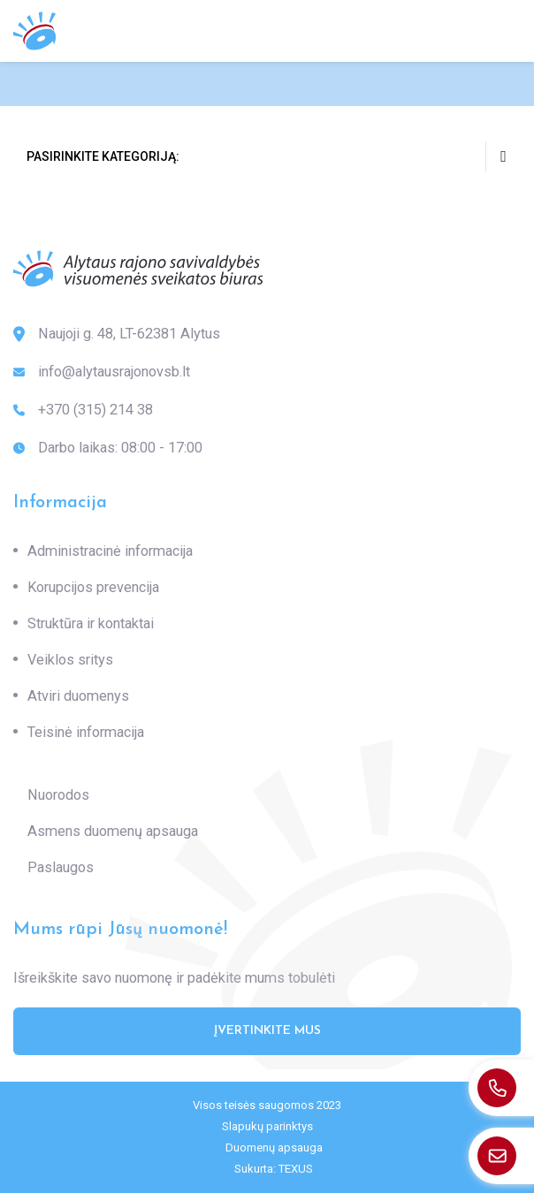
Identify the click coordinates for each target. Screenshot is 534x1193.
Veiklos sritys (70, 659)
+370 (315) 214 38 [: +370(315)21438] (83, 410)
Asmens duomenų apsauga (112, 831)
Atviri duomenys (78, 696)
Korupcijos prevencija (93, 587)
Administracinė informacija (110, 551)
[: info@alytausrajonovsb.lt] (501, 1156)
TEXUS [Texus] (295, 1168)
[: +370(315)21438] (501, 1088)
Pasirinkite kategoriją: (274, 156)
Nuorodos (58, 794)
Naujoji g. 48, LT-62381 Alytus (116, 334)
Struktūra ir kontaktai (90, 623)
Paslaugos (60, 867)
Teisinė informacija (85, 732)
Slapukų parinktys (267, 1126)
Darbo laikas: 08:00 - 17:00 (107, 448)
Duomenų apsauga (274, 1147)
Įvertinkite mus (267, 1030)
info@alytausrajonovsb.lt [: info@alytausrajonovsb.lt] (101, 372)
